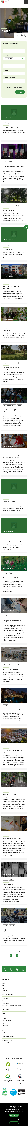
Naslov (6, 70)
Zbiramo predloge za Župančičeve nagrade (13, 167)
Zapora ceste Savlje (9, 249)
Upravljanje (5, 1001)
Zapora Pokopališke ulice (10, 127)
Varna (3, 1032)
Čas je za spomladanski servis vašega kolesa (12, 931)
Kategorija (7, 62)
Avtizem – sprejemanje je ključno (13, 710)
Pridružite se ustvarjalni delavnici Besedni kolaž (13, 329)
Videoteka (4, 985)
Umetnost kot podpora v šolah (12, 838)
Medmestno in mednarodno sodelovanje (12, 1005)
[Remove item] (6, 59)
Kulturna (4, 1027)
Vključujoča (5, 1023)
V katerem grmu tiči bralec (11, 578)
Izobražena (5, 1025)
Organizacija (5, 998)
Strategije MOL (6, 1043)
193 (22, 951)
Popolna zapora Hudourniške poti (13, 541)
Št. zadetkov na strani (10, 77)
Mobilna (4, 1018)
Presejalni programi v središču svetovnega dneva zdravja (12, 456)
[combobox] (14, 51)
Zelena (3, 1013)
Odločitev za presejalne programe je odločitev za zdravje (14, 411)
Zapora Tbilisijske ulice (9, 502)
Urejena (4, 1016)
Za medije (4, 990)
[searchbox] (13, 58)
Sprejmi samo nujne (14, 1119)
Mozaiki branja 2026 (9, 884)
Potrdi (20, 92)
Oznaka (6, 55)
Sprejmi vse (14, 1115)
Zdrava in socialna (6, 1020)
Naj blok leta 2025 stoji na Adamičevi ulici (11, 287)
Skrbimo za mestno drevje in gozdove (11, 368)
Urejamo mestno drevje (10, 210)
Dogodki (4, 988)
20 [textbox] (5, 81)
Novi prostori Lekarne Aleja (11, 669)
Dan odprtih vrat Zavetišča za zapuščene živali (12, 621)
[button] (15, 87)
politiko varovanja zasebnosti (13, 1111)
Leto (6, 47)
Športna (4, 1030)
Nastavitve (14, 1123)
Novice (3, 983)
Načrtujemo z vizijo (7, 1040)
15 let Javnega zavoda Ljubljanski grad (13, 751)
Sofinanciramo (5, 1003)
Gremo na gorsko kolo (9, 794)
